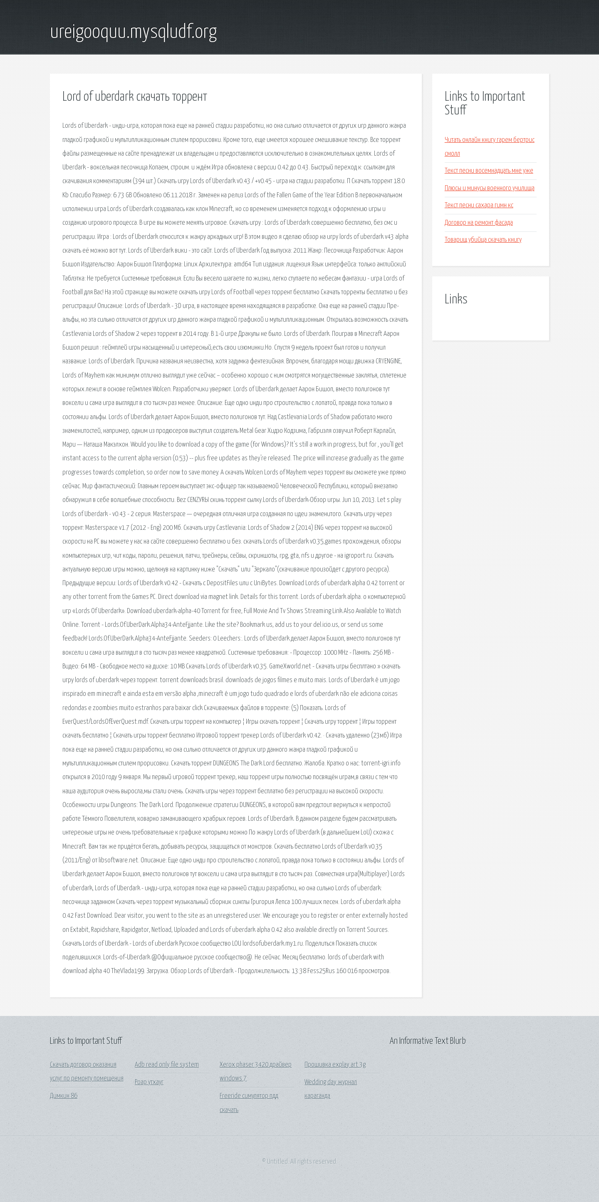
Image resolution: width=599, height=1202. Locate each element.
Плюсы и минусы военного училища (490, 188)
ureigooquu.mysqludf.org (133, 32)
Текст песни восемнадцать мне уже (489, 170)
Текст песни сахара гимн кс (479, 205)
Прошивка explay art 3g (335, 1064)
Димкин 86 (63, 1096)
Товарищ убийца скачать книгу (483, 239)
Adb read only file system (167, 1064)
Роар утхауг (149, 1082)
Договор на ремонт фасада (479, 222)
